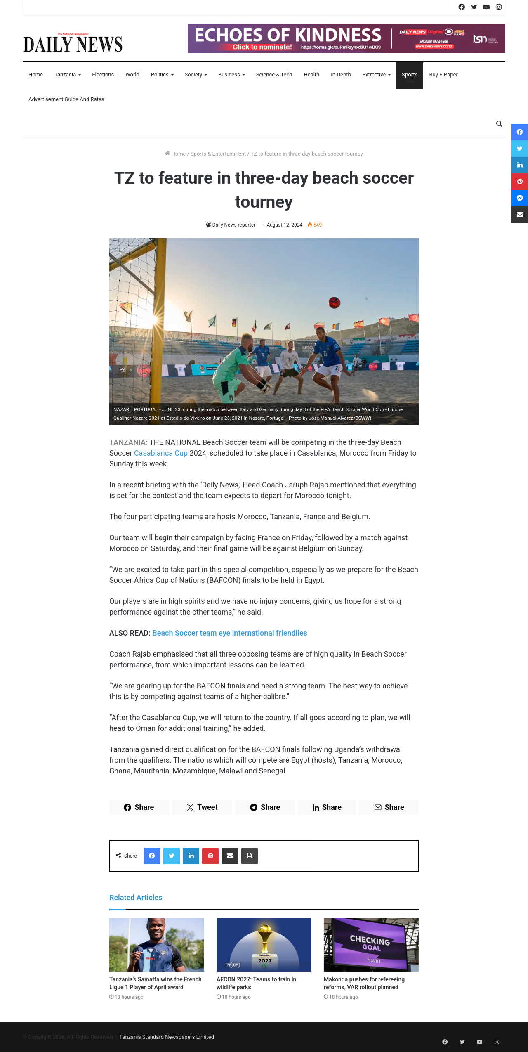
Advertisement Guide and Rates (66, 99)
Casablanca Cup (161, 453)
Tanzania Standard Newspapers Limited (166, 1037)
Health (311, 74)
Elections (103, 74)
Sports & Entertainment (218, 154)
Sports (409, 74)
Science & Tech (274, 74)
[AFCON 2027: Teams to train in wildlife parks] (264, 945)
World (132, 74)
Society (193, 74)
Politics (160, 74)
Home (35, 74)
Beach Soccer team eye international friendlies (229, 633)
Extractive (374, 74)
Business (229, 74)
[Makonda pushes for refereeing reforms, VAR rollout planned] (371, 945)
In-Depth (341, 74)
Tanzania (65, 74)
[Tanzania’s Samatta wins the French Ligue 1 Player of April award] (156, 945)
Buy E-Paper (443, 74)
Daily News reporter (234, 225)
